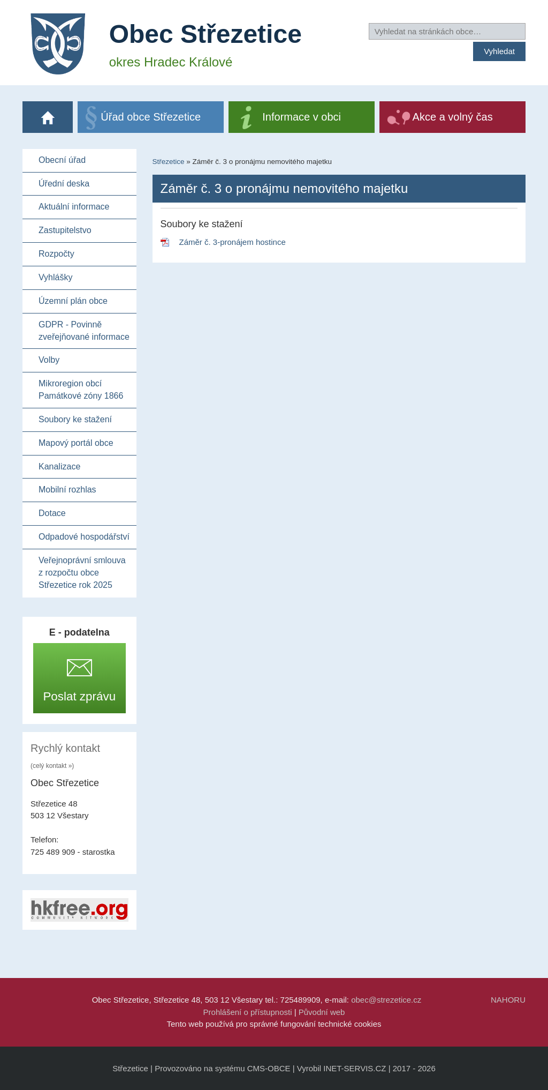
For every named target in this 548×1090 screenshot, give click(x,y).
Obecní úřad (62, 160)
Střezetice (169, 162)
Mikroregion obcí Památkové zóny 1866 (81, 389)
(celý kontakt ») (52, 766)
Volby (49, 359)
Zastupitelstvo (65, 230)
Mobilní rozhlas (67, 489)
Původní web (322, 1012)
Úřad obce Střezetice (151, 117)
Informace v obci (301, 117)
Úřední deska (64, 183)
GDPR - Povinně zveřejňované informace (84, 330)
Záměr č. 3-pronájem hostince (232, 242)
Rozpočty (56, 253)
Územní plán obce (73, 300)
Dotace (52, 513)
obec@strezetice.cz (386, 999)
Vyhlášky (55, 277)
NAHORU (508, 999)
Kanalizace (59, 466)
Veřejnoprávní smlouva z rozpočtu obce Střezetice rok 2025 (82, 572)
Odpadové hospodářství (84, 536)
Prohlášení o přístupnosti (247, 1012)
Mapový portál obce (76, 442)
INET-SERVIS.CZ (354, 1068)
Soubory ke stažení (75, 419)
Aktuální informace (74, 206)
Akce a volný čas (453, 117)
